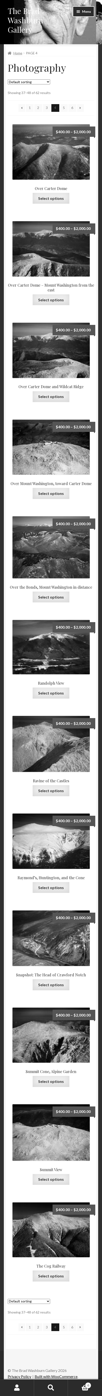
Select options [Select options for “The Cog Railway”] (51, 1276)
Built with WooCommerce (56, 1376)
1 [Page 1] (30, 108)
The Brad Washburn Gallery (25, 20)
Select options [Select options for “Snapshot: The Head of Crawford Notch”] (51, 984)
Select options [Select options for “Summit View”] (51, 1179)
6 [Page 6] (72, 108)
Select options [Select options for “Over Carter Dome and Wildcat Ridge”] (51, 396)
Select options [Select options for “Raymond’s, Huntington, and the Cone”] (51, 887)
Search (51, 1388)
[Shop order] (29, 81)
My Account (17, 1388)
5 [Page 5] (64, 108)
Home (17, 53)
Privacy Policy (19, 1376)
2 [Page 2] (38, 108)
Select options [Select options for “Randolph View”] (51, 693)
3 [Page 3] (47, 108)
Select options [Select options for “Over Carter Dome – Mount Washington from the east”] (51, 299)
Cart (79, 1384)
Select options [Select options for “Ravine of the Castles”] (51, 790)
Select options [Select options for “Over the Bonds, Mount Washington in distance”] (51, 597)
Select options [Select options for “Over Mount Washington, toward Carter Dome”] (51, 493)
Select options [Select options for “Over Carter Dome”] (51, 198)
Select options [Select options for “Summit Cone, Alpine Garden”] (51, 1081)
